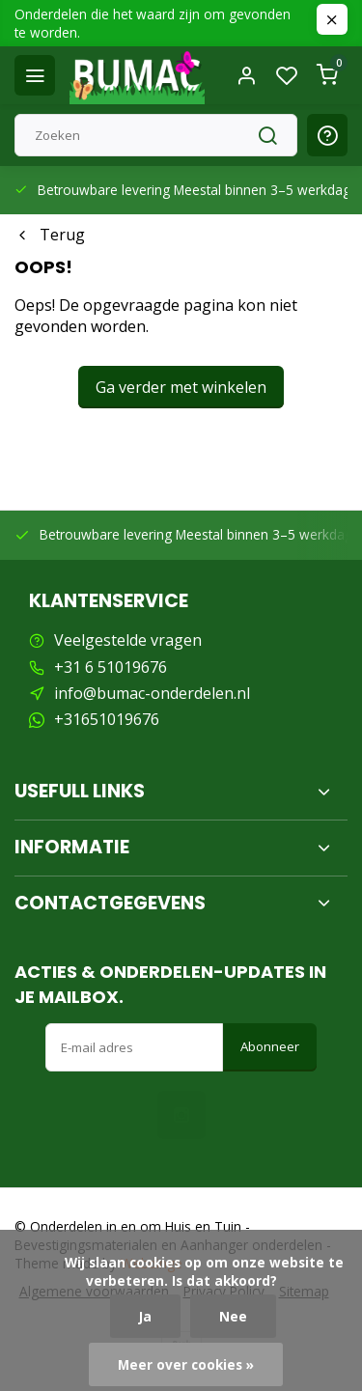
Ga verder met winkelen (181, 387)
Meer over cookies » (186, 1364)
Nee (233, 1316)
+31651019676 (106, 719)
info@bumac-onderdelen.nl (152, 693)
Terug (49, 234)
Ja (145, 1316)
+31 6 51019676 (110, 667)
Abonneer (269, 1046)
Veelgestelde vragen (128, 640)
